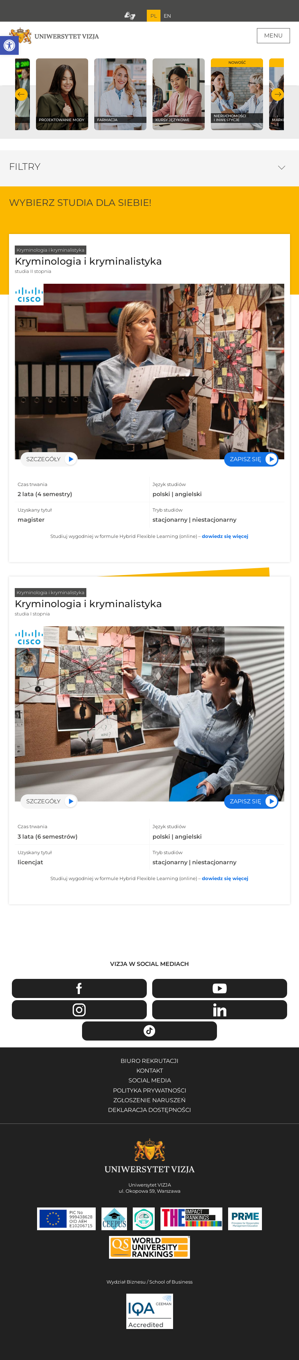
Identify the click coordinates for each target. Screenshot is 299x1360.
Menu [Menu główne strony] (273, 35)
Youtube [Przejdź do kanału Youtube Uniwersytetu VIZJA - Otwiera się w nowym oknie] (219, 988)
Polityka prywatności (149, 1090)
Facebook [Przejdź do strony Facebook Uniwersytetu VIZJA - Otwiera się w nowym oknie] (79, 988)
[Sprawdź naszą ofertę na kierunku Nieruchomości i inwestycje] (237, 94)
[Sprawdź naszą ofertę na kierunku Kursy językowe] (179, 94)
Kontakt (149, 1070)
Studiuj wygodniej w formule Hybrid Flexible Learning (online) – (149, 536)
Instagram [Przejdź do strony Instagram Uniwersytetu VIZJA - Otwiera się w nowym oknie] (79, 1009)
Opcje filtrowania (281, 165)
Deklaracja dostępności (149, 1110)
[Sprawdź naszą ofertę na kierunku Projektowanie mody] (62, 94)
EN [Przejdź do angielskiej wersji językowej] (167, 16)
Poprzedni (21, 94)
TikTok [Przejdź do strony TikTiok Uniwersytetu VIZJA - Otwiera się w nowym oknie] (149, 1031)
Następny (277, 94)
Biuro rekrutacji (149, 1060)
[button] (9, 45)
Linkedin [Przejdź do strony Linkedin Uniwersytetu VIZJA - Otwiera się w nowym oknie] (219, 1009)
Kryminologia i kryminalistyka (51, 250)
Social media (149, 1080)
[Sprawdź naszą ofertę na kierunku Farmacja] (120, 94)
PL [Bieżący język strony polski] (153, 16)
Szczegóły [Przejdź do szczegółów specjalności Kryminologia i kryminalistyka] (43, 459)
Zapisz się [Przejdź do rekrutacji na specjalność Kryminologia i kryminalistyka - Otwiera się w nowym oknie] (245, 459)
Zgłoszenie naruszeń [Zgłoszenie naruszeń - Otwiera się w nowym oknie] (149, 1100)
